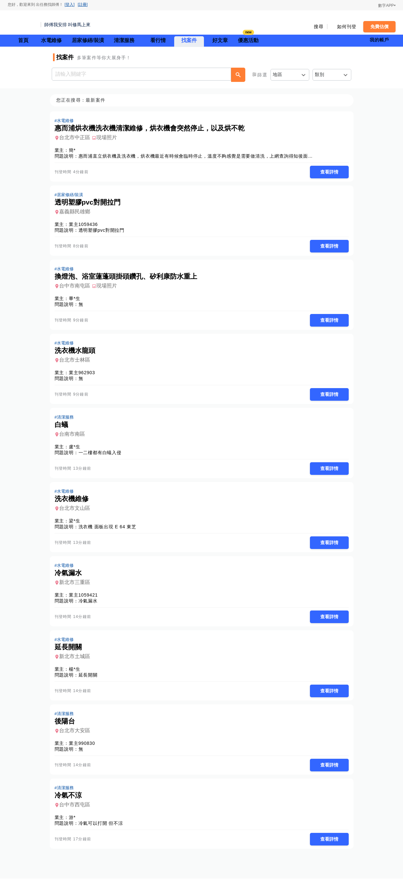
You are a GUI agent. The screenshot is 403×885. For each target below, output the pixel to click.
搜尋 (319, 26)
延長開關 (90, 679)
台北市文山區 (76, 511)
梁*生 (76, 524)
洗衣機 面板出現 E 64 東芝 (109, 530)
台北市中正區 (76, 137)
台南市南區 (74, 437)
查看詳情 (327, 172)
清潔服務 (124, 40)
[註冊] (83, 4)
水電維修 (51, 40)
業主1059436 (85, 225)
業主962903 (84, 374)
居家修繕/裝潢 (88, 40)
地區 (278, 74)
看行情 (158, 40)
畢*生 (76, 300)
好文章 (220, 40)
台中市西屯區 (76, 810)
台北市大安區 (76, 736)
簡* (74, 150)
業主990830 (84, 748)
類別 (320, 74)
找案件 (189, 40)
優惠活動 (248, 39)
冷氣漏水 (90, 605)
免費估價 (379, 26)
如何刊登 (347, 26)
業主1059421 (85, 599)
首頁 (23, 40)
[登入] (70, 4)
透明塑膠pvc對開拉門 (103, 231)
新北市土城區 (76, 661)
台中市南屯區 (76, 287)
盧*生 (76, 449)
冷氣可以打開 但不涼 (102, 829)
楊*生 (76, 674)
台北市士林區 (76, 362)
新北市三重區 (76, 586)
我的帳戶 (379, 39)
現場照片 (108, 137)
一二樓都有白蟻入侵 (101, 455)
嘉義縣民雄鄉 (76, 212)
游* (74, 823)
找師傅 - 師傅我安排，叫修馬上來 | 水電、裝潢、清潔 (22, 22)
